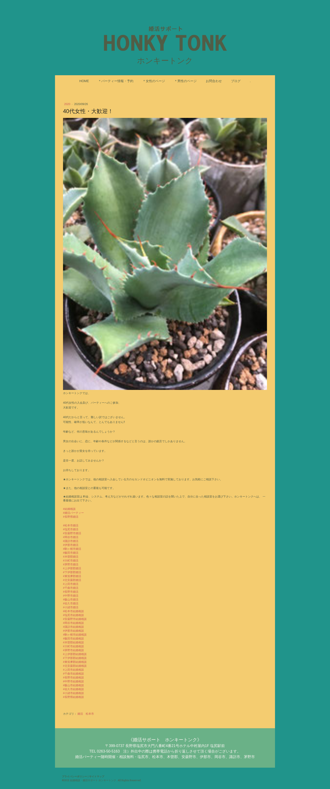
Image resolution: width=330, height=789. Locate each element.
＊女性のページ (154, 81)
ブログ (236, 81)
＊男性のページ (185, 81)
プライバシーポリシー (74, 776)
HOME (84, 81)
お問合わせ (214, 81)
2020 (67, 104)
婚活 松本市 (85, 713)
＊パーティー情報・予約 (115, 81)
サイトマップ (96, 776)
